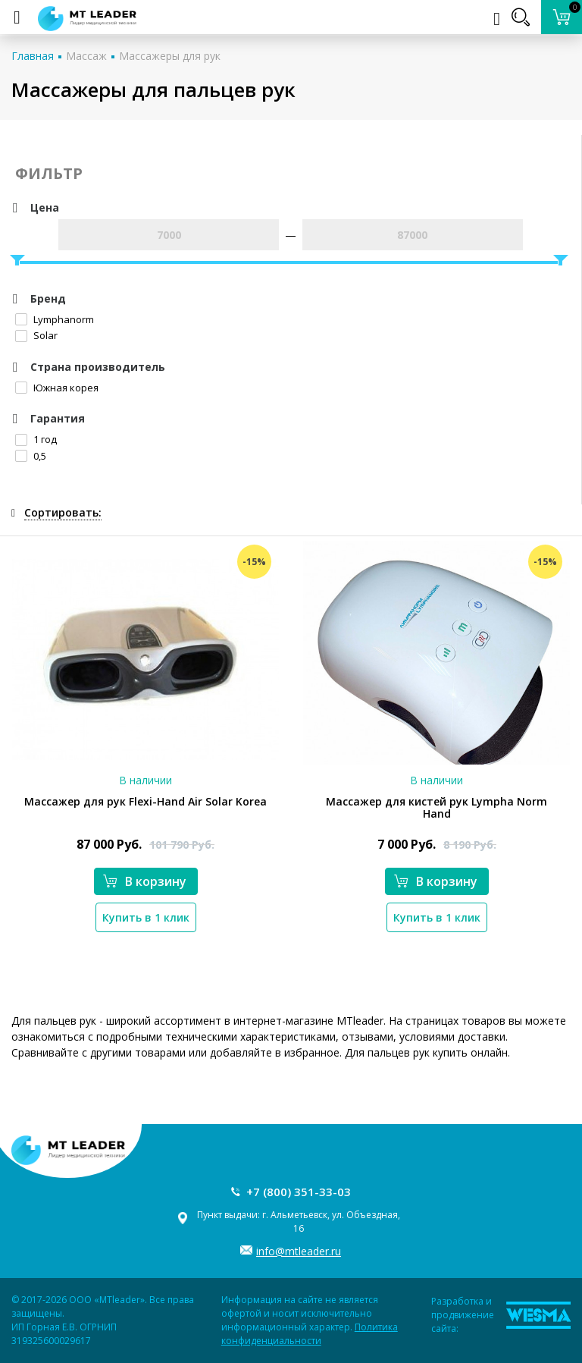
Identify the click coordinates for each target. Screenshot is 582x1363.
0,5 (30, 456)
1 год (36, 439)
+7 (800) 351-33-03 (298, 1191)
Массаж (86, 56)
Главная (32, 56)
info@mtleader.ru (298, 1251)
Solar (36, 335)
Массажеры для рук (170, 56)
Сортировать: (63, 512)
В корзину (144, 881)
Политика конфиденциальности (309, 1334)
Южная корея (57, 387)
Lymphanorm (54, 319)
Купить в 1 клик (145, 917)
